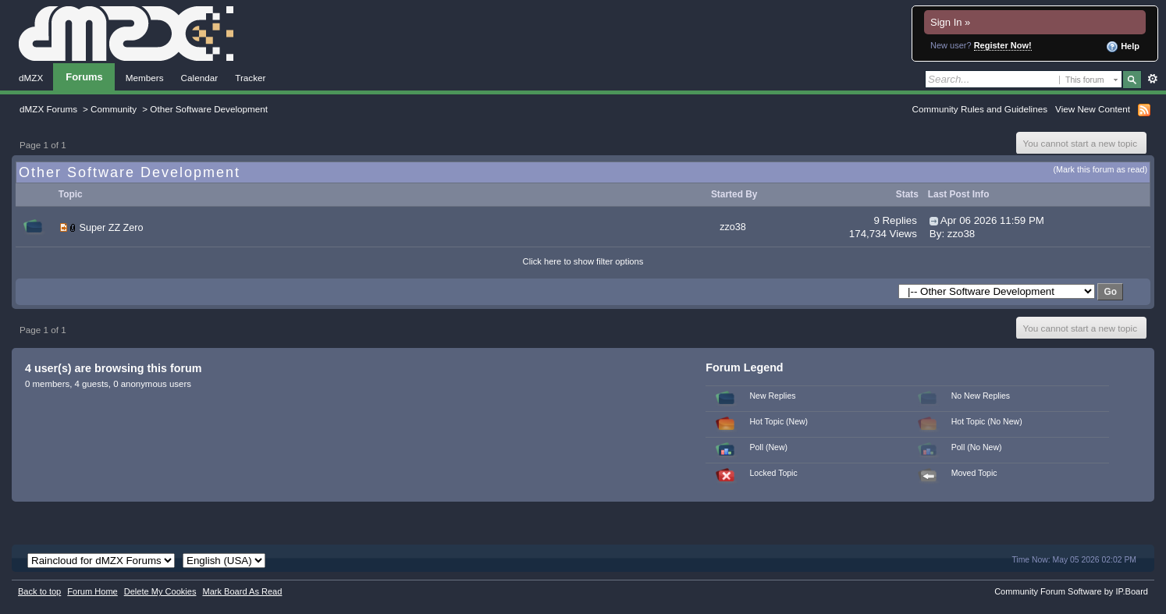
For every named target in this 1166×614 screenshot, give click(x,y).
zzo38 (733, 227)
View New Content (1092, 109)
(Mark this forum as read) (1100, 169)
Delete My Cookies (160, 591)
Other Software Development (209, 109)
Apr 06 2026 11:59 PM (992, 220)
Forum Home (92, 591)
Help (1122, 47)
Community (114, 109)
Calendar (200, 78)
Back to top (39, 591)
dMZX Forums (48, 109)
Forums (84, 77)
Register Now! (1003, 45)
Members (145, 78)
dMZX (31, 78)
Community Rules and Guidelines (979, 109)
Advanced (1152, 79)
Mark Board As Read (242, 591)
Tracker (250, 78)
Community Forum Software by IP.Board (1071, 591)
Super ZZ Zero (112, 227)
